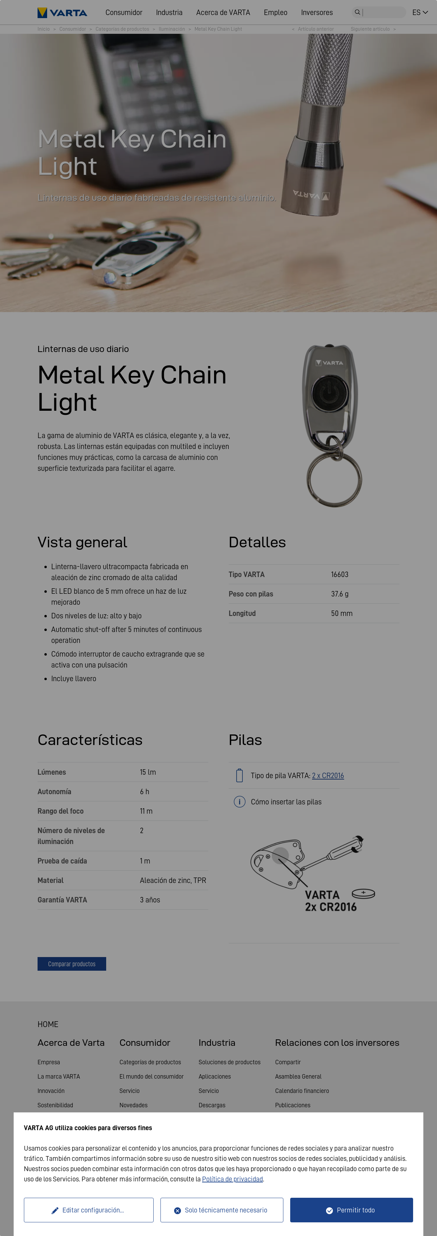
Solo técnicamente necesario (226, 1210)
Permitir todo (356, 1210)
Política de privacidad (232, 1179)
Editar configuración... (93, 1210)
